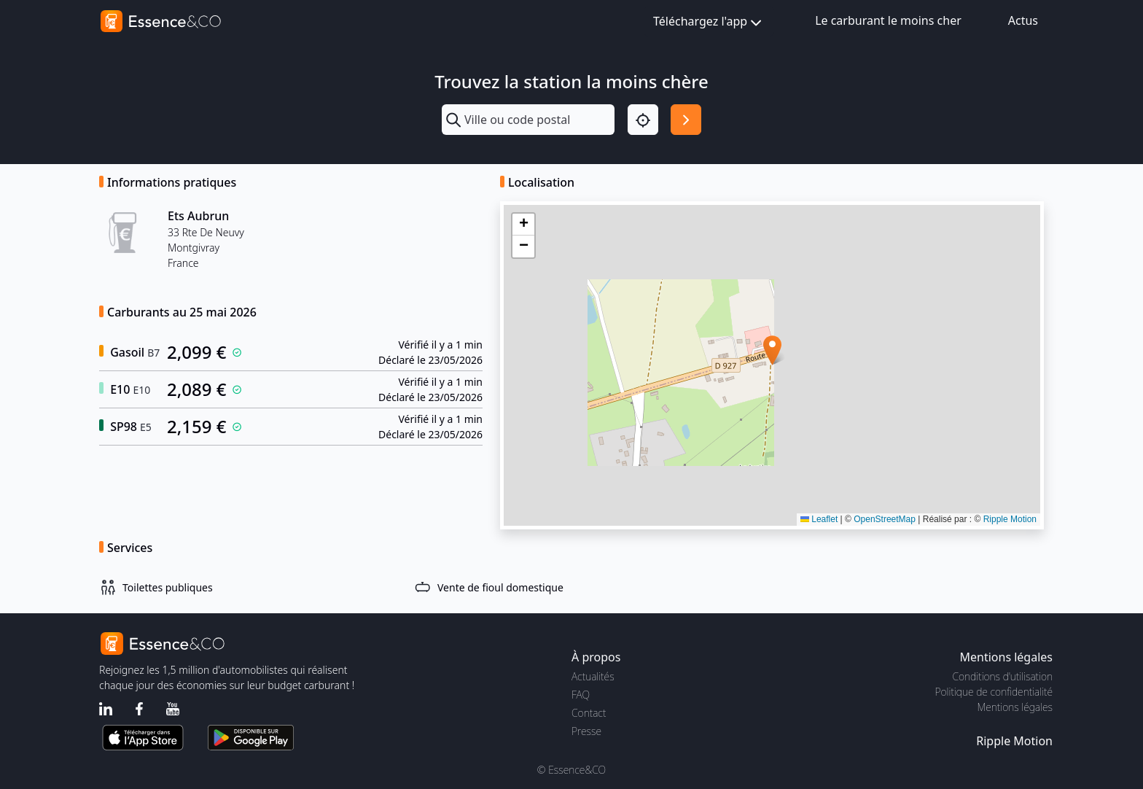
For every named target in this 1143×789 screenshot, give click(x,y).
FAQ (581, 694)
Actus (1023, 20)
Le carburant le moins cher (888, 20)
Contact (589, 713)
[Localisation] (643, 119)
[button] (772, 350)
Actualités (593, 676)
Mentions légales (1015, 707)
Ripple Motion (1010, 519)
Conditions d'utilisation (1002, 676)
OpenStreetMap (885, 519)
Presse (586, 731)
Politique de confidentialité (994, 692)
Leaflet (819, 519)
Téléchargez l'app (709, 22)
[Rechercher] (686, 119)
